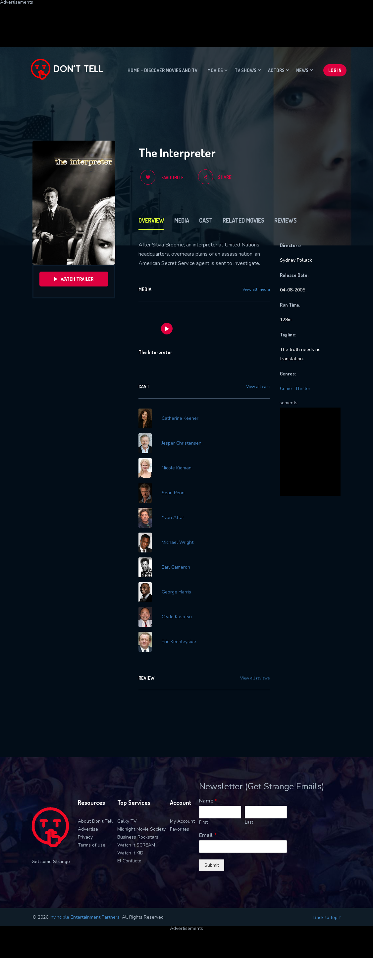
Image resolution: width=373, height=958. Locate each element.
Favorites (179, 829)
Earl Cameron (176, 567)
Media (181, 220)
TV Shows (245, 70)
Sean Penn (173, 493)
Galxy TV (127, 821)
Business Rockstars (137, 837)
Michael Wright (177, 542)
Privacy (85, 837)
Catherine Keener (180, 418)
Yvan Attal (173, 517)
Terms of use (91, 845)
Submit (211, 865)
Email (207, 835)
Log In (335, 70)
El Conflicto (129, 861)
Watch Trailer (73, 279)
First (203, 822)
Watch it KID (130, 853)
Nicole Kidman (176, 468)
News (302, 70)
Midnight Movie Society (141, 829)
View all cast (258, 387)
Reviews (285, 220)
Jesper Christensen (181, 443)
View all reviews (255, 678)
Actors (276, 70)
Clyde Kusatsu (177, 617)
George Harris (176, 592)
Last (249, 822)
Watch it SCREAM (136, 845)
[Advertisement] (160, 19)
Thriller (302, 388)
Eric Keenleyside (179, 641)
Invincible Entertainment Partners (85, 917)
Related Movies (243, 220)
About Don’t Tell (95, 821)
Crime (286, 388)
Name (208, 801)
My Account (182, 821)
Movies (215, 70)
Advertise (88, 829)
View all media (256, 289)
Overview (151, 220)
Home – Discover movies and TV (162, 70)
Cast (206, 220)
